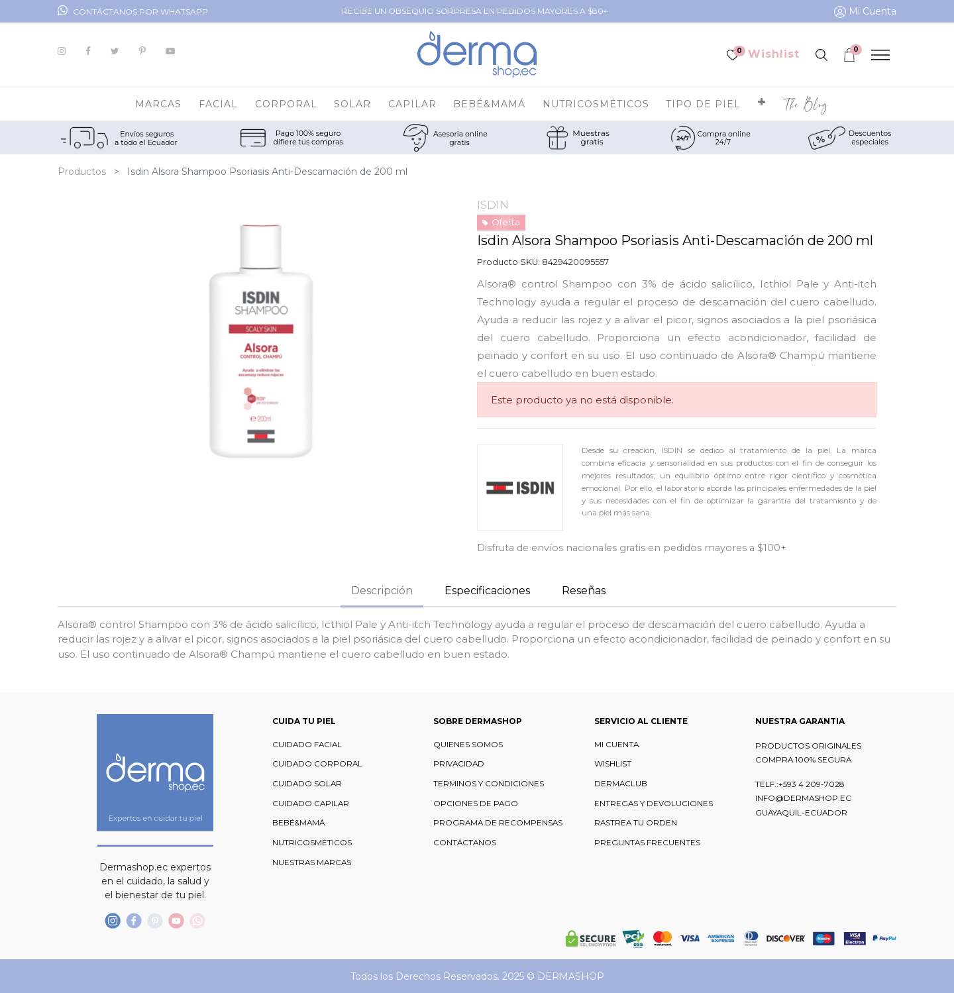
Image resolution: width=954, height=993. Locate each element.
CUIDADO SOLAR (307, 783)
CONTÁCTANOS (464, 842)
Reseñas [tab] (584, 590)
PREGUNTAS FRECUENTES (647, 842)
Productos (82, 172)
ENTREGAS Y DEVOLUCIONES (653, 803)
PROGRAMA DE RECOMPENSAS (497, 822)
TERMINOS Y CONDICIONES (488, 783)
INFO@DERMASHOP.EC (803, 798)
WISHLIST (612, 763)
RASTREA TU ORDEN (635, 822)
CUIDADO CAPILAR (310, 803)
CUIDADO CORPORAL (317, 763)
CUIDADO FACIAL (307, 744)
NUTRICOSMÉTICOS (312, 842)
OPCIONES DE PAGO (475, 803)
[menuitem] (805, 104)
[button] (761, 104)
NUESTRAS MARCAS (311, 862)
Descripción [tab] (382, 590)
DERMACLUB (620, 783)
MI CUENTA (616, 744)
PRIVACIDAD (458, 763)
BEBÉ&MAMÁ (298, 822)
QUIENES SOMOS (468, 744)
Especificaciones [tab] (487, 590)
